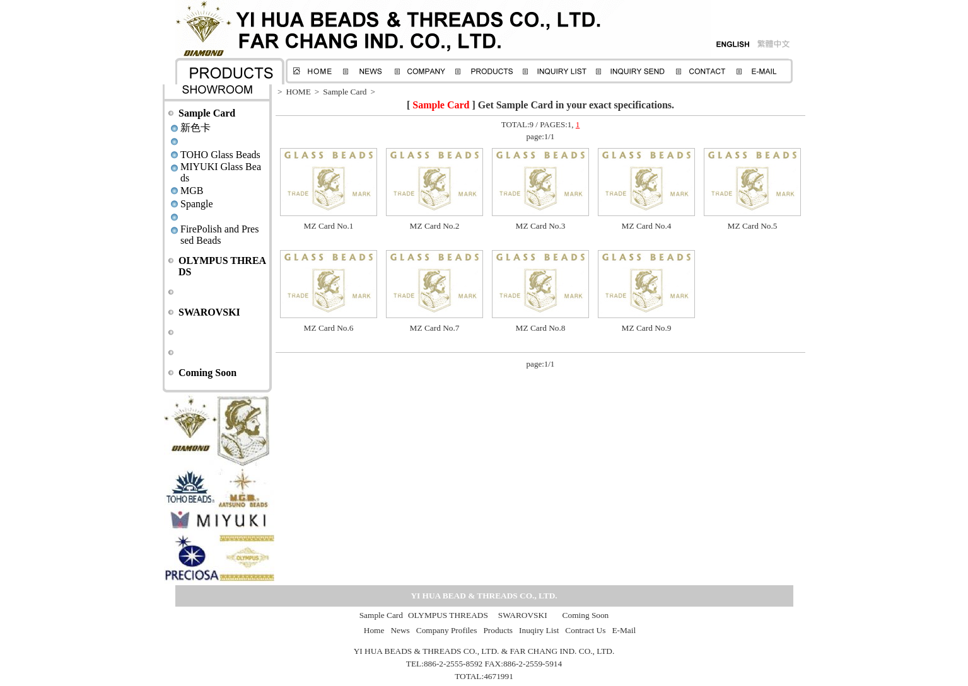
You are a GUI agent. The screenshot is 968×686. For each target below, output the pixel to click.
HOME (298, 91)
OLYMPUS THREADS (448, 615)
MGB (191, 190)
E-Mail (624, 630)
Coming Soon (207, 372)
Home (374, 630)
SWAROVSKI (209, 312)
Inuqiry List (539, 630)
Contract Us (585, 630)
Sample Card (206, 113)
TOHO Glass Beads (220, 154)
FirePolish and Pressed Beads (219, 235)
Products (498, 630)
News (399, 630)
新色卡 (195, 127)
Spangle (196, 203)
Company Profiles (446, 630)
